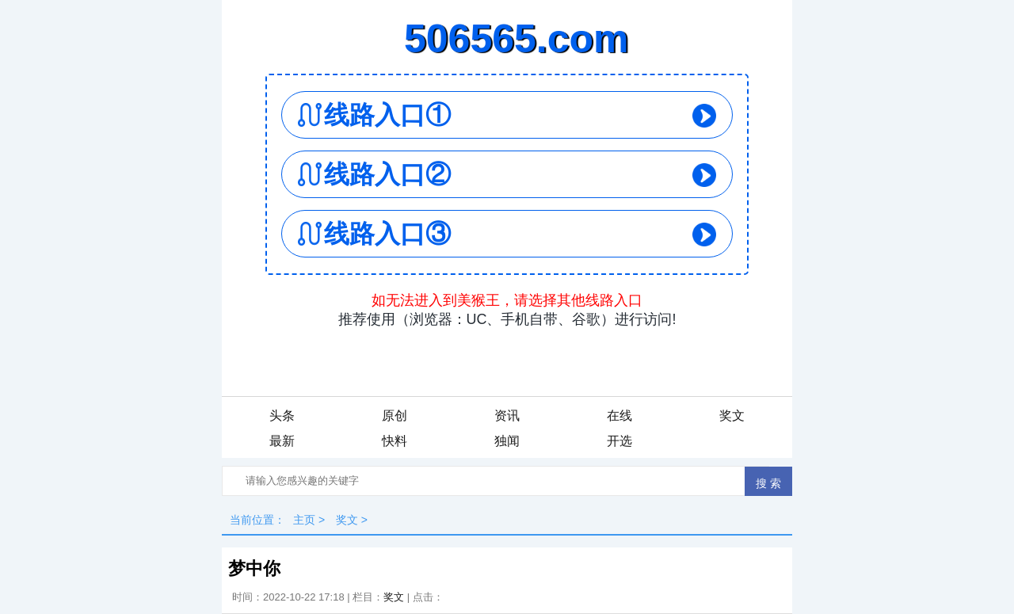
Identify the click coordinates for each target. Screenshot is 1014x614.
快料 (394, 441)
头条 (282, 415)
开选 (619, 441)
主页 (304, 519)
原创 (394, 415)
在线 (619, 415)
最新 (282, 441)
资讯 (507, 415)
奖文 (732, 415)
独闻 (507, 441)
